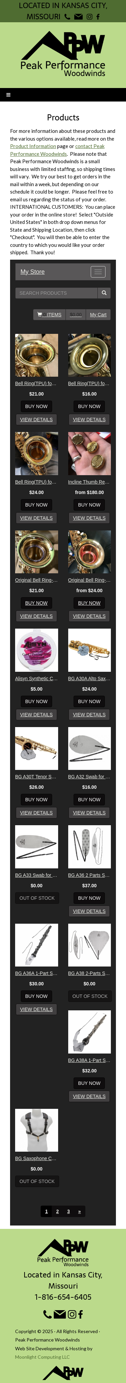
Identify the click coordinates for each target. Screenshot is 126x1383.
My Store (32, 271)
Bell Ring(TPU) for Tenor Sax (36, 482)
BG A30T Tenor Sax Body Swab (36, 776)
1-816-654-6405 (63, 1297)
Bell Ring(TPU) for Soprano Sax (89, 383)
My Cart (98, 314)
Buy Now (36, 406)
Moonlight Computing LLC (42, 1357)
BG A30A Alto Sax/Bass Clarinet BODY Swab (89, 678)
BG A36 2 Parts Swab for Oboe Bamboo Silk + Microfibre (89, 875)
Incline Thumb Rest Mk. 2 (89, 482)
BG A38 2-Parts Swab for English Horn (89, 973)
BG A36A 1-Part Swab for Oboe (36, 973)
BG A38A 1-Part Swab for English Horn (89, 1060)
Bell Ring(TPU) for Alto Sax (36, 383)
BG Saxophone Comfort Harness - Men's (36, 1158)
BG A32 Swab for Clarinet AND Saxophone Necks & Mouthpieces (89, 776)
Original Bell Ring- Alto (36, 580)
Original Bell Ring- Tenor (89, 580)
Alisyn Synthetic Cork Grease (36, 678)
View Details (36, 419)
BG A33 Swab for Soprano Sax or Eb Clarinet (36, 875)
